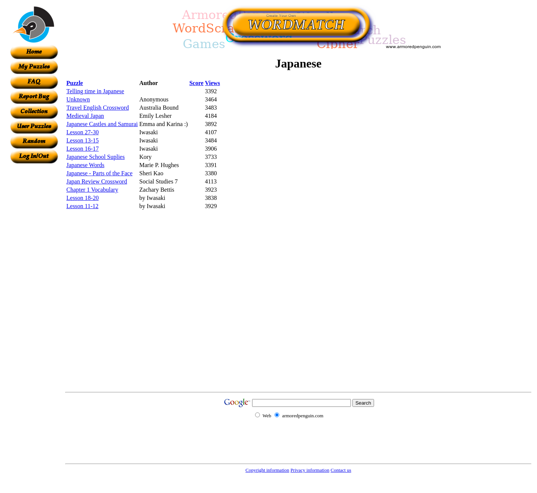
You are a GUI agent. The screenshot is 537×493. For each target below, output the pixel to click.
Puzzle (74, 83)
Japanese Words (85, 165)
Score (196, 83)
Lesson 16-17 (82, 148)
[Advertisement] (34, 275)
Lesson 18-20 (82, 198)
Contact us (340, 470)
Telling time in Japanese (95, 91)
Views (212, 83)
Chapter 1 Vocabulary (92, 189)
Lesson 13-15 (82, 140)
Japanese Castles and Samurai (102, 124)
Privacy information (310, 470)
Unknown (78, 99)
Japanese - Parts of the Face (99, 173)
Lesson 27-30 (82, 132)
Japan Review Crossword (96, 181)
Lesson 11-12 (82, 206)
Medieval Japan (85, 116)
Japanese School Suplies (95, 157)
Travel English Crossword (97, 107)
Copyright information (267, 470)
